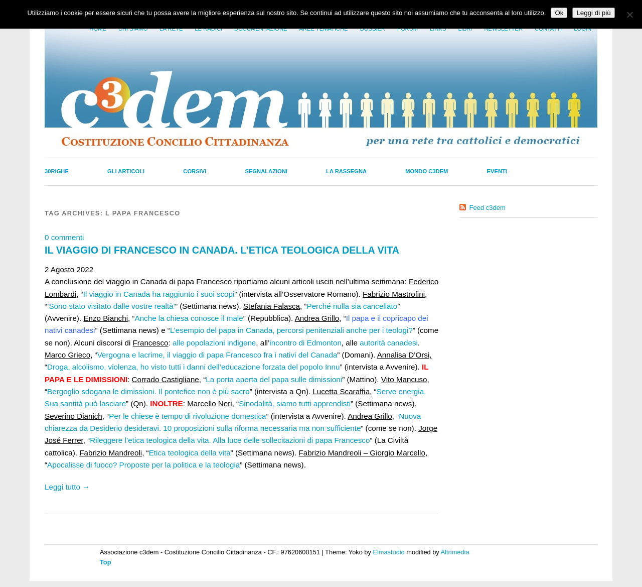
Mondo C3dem (426, 171)
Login (582, 29)
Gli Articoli (125, 171)
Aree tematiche (323, 29)
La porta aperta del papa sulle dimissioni (274, 379)
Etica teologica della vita (190, 452)
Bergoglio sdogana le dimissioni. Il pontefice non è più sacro (148, 391)
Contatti (548, 29)
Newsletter (503, 29)
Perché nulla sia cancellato (352, 306)
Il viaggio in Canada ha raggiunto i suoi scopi (158, 294)
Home (97, 29)
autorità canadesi (389, 342)
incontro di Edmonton (305, 342)
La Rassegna (346, 171)
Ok (559, 13)
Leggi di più (593, 13)
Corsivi (194, 171)
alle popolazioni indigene (214, 342)
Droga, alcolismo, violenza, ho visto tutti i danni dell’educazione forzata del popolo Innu (193, 367)
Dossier (372, 29)
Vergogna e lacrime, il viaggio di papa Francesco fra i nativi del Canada (217, 354)
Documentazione (260, 29)
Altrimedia (455, 552)
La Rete (171, 29)
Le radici (208, 29)
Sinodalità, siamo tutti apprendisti (295, 403)
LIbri (465, 29)
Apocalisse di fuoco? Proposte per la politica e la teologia (143, 464)
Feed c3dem (487, 207)
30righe (57, 171)
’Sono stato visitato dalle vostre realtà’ (111, 306)
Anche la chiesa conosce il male (189, 318)
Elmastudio (388, 552)
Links (438, 29)
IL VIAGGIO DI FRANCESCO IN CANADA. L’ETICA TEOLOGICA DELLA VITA (222, 250)
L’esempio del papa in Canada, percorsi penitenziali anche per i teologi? (291, 330)
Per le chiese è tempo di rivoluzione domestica (187, 416)
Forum (407, 29)
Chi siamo (132, 29)
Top (105, 562)
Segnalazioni (266, 171)
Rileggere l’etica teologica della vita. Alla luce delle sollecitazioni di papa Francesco (230, 440)
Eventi (497, 171)
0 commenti (64, 237)
